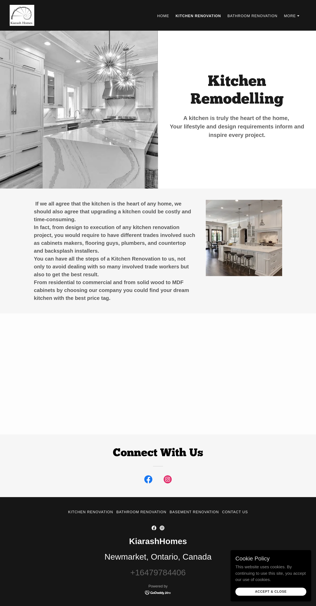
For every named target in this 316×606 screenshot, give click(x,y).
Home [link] (163, 16)
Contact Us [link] (235, 512)
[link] (22, 15)
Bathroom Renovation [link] (253, 16)
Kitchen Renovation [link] (198, 16)
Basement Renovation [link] (194, 512)
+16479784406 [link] (158, 572)
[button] (292, 16)
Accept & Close (271, 594)
